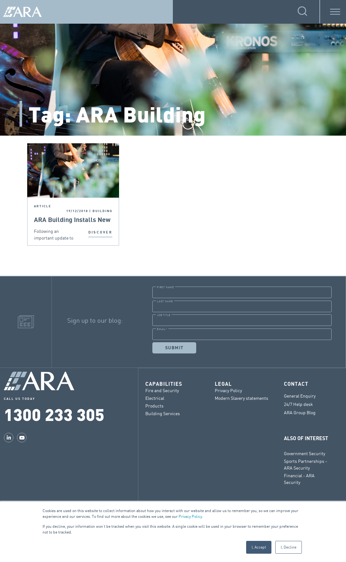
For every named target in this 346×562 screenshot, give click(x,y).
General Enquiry (300, 395)
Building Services (162, 413)
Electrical (154, 397)
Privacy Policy (190, 516)
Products (154, 405)
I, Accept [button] (259, 547)
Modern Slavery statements (241, 397)
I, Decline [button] (288, 547)
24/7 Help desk (298, 404)
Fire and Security (162, 390)
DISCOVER (100, 232)
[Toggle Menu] (335, 12)
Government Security (304, 453)
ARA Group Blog (300, 412)
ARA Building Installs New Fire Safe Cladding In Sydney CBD (72, 220)
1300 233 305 (54, 414)
